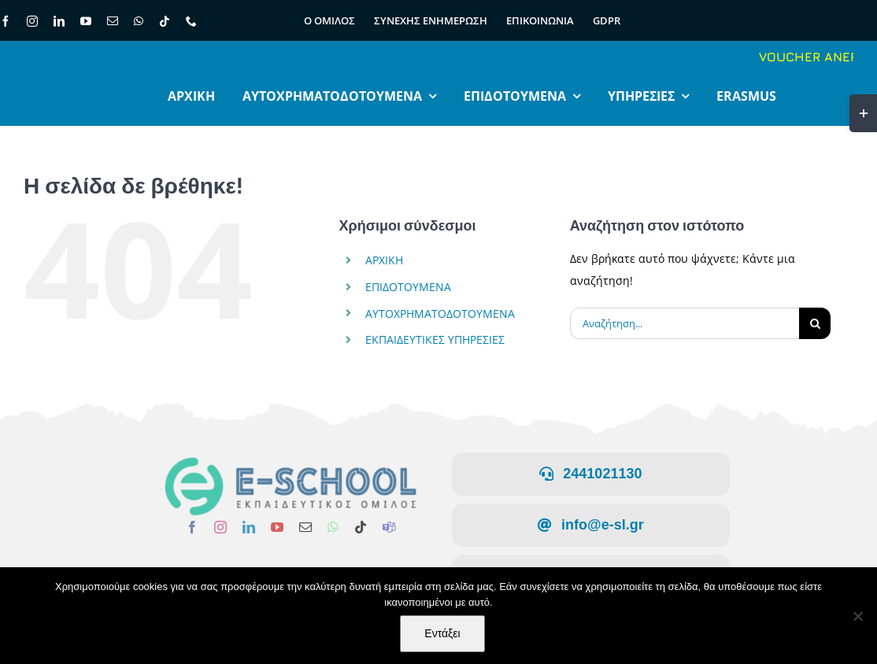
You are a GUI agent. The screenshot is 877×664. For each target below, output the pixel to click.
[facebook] (188, 527)
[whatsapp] (138, 21)
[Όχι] (857, 616)
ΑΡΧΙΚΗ (384, 260)
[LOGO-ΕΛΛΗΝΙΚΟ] (286, 461)
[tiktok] (164, 21)
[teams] (385, 527)
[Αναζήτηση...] (684, 323)
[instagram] (32, 21)
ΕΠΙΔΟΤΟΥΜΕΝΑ (408, 286)
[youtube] (85, 21)
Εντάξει (442, 633)
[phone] (191, 21)
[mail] (112, 21)
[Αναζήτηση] (815, 323)
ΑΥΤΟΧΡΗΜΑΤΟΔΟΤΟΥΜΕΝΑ (440, 313)
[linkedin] (59, 21)
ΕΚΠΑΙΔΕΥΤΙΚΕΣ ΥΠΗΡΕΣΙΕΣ (435, 339)
